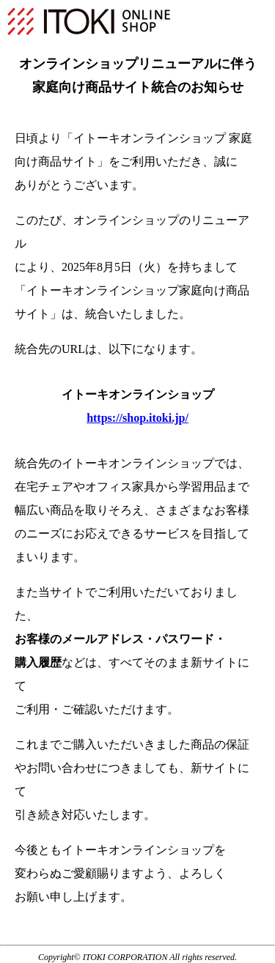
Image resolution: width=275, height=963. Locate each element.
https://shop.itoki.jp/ (137, 418)
